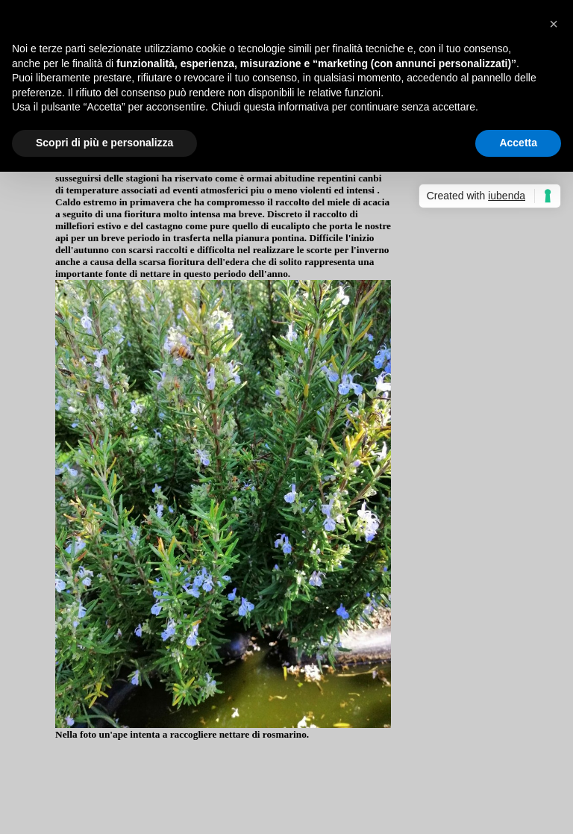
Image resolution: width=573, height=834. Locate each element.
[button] (554, 24)
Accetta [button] (518, 143)
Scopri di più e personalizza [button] (104, 143)
